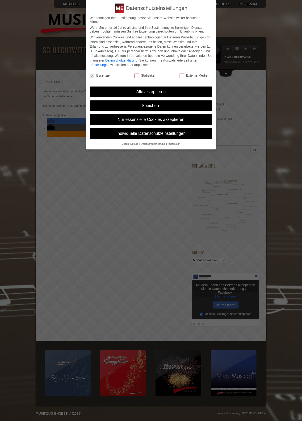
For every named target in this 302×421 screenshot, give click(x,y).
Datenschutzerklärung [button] (153, 143)
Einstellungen (99, 65)
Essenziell (100, 75)
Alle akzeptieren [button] (151, 91)
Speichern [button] (151, 105)
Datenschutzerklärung (121, 60)
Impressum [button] (174, 143)
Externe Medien (194, 75)
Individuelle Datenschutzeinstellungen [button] (151, 133)
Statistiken (145, 75)
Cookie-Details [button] (130, 143)
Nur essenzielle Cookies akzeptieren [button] (150, 119)
